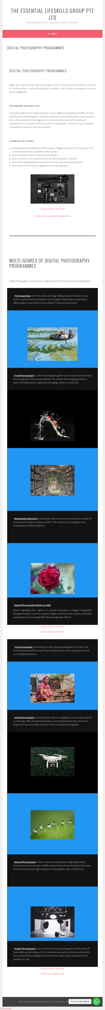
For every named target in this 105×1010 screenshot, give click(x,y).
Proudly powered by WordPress (35, 1002)
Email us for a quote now (52, 631)
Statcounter (6, 1008)
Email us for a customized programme (53, 215)
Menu (54, 33)
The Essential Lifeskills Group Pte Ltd (52, 14)
